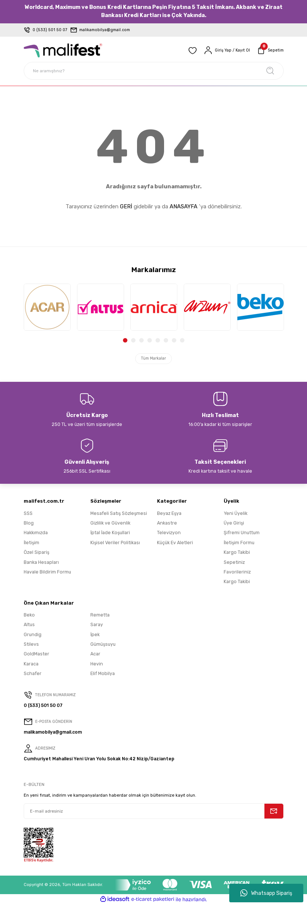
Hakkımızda (36, 534)
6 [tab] (166, 340)
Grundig (32, 636)
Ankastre (167, 524)
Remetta (100, 616)
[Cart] (270, 50)
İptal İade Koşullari (110, 534)
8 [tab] (182, 340)
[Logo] (63, 50)
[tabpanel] (47, 307)
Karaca (31, 665)
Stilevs (31, 645)
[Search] (154, 71)
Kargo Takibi (237, 554)
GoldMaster (36, 655)
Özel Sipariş (36, 554)
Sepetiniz (234, 563)
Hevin (96, 665)
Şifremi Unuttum (242, 534)
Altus (29, 626)
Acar (95, 655)
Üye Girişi (234, 524)
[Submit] (274, 812)
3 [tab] (141, 340)
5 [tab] (158, 340)
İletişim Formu (239, 544)
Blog (29, 524)
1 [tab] (125, 340)
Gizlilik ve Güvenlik (110, 524)
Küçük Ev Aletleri (175, 544)
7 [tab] (174, 340)
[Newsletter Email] (154, 812)
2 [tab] (133, 340)
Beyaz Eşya (169, 515)
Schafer (32, 675)
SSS (28, 515)
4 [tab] (149, 340)
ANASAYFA (183, 206)
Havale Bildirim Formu (47, 573)
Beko (29, 616)
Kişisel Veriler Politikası (115, 544)
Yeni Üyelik (235, 515)
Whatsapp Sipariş (266, 893)
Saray (96, 626)
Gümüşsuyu (103, 645)
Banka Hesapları (41, 563)
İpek (95, 636)
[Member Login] (225, 50)
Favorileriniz (237, 573)
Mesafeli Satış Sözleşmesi (118, 515)
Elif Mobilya (102, 675)
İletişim (31, 544)
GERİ (126, 206)
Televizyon (169, 534)
